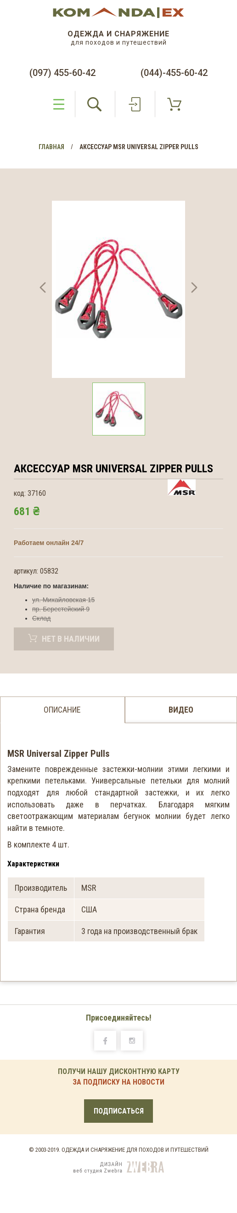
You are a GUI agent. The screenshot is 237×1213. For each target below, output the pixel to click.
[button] (43, 289)
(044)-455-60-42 (174, 72)
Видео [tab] (181, 709)
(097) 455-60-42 (62, 72)
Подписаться (119, 1111)
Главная (51, 147)
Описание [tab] (62, 709)
